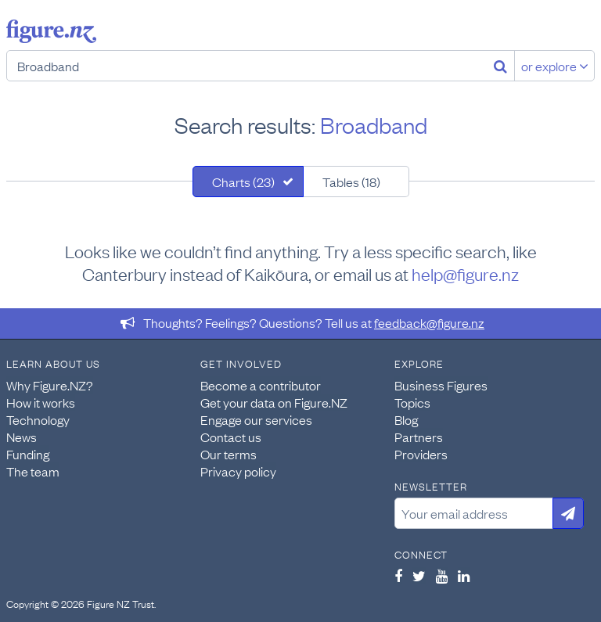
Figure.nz (51, 31)
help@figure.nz (465, 273)
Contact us (230, 436)
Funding (27, 453)
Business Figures (441, 385)
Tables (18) (351, 181)
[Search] (500, 65)
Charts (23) (243, 181)
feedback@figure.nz (429, 322)
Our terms (228, 453)
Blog (406, 419)
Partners (418, 436)
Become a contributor (260, 385)
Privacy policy (238, 471)
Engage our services (256, 419)
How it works (40, 402)
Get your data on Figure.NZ (273, 402)
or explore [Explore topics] (554, 65)
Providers (421, 453)
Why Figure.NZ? (49, 385)
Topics (412, 402)
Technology (38, 419)
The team (32, 471)
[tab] (248, 181)
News (21, 436)
